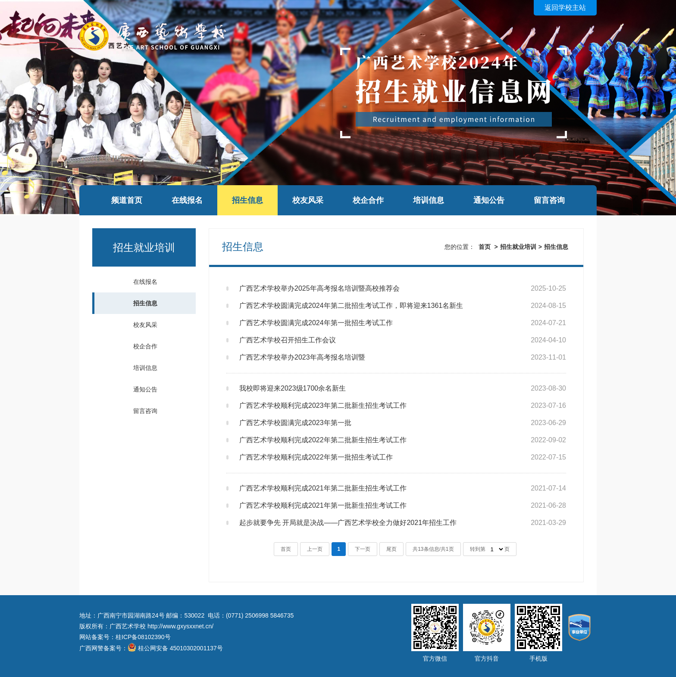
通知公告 (488, 200)
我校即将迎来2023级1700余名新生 (292, 388)
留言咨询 (549, 200)
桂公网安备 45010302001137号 (180, 648)
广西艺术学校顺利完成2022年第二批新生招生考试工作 (323, 440)
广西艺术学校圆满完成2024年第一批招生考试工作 (316, 322)
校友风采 (307, 200)
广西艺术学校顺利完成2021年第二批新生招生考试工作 (323, 488)
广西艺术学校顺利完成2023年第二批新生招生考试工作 (323, 405)
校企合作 (368, 200)
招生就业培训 (518, 246)
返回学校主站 (565, 7)
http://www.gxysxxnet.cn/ (180, 626)
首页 (485, 246)
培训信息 (428, 200)
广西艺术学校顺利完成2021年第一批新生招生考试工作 (323, 505)
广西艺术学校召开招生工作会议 (287, 340)
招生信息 (247, 200)
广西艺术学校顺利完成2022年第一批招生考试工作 (316, 457)
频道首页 (126, 200)
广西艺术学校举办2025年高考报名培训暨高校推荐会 (319, 288)
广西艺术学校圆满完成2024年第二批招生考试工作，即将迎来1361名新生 (351, 305)
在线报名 (187, 200)
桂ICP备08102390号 (143, 637)
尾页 (391, 549)
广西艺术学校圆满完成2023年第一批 (295, 422)
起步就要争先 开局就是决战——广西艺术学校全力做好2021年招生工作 (348, 522)
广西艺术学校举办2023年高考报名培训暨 (302, 357)
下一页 (362, 549)
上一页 (314, 549)
